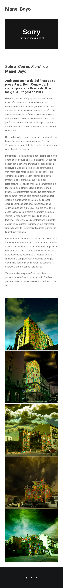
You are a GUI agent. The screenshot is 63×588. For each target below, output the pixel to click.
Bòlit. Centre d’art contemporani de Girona (26, 86)
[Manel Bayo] (31, 8)
